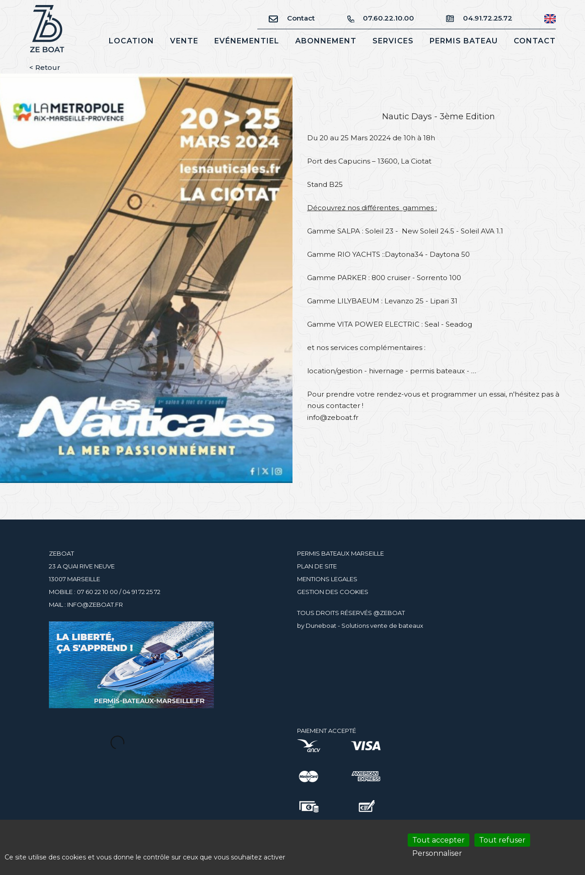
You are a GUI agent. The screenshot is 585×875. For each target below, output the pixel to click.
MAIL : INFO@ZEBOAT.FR (86, 604)
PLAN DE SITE (317, 566)
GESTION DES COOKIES (332, 591)
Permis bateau (464, 41)
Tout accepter (438, 840)
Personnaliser (437, 853)
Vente (184, 41)
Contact (291, 18)
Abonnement (325, 41)
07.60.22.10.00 (380, 18)
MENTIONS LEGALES (327, 579)
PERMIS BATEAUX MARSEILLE (340, 553)
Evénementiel (246, 41)
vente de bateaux (396, 625)
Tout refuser (502, 840)
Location (131, 41)
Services (393, 41)
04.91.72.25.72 (479, 18)
